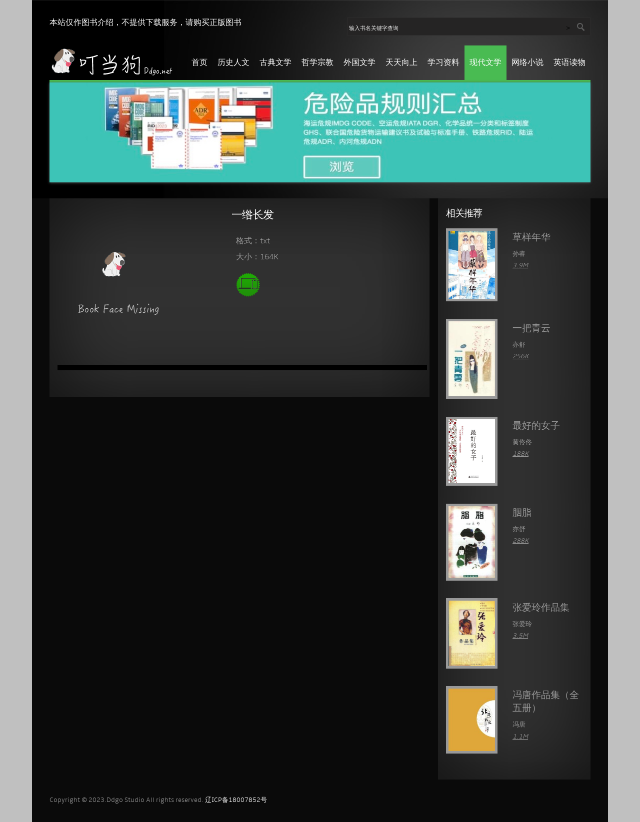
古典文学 (276, 63)
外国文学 (360, 63)
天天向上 (402, 63)
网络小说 (528, 63)
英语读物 (570, 63)
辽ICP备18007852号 (236, 800)
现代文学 (486, 63)
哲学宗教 (318, 63)
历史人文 (234, 63)
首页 (200, 63)
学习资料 (444, 63)
